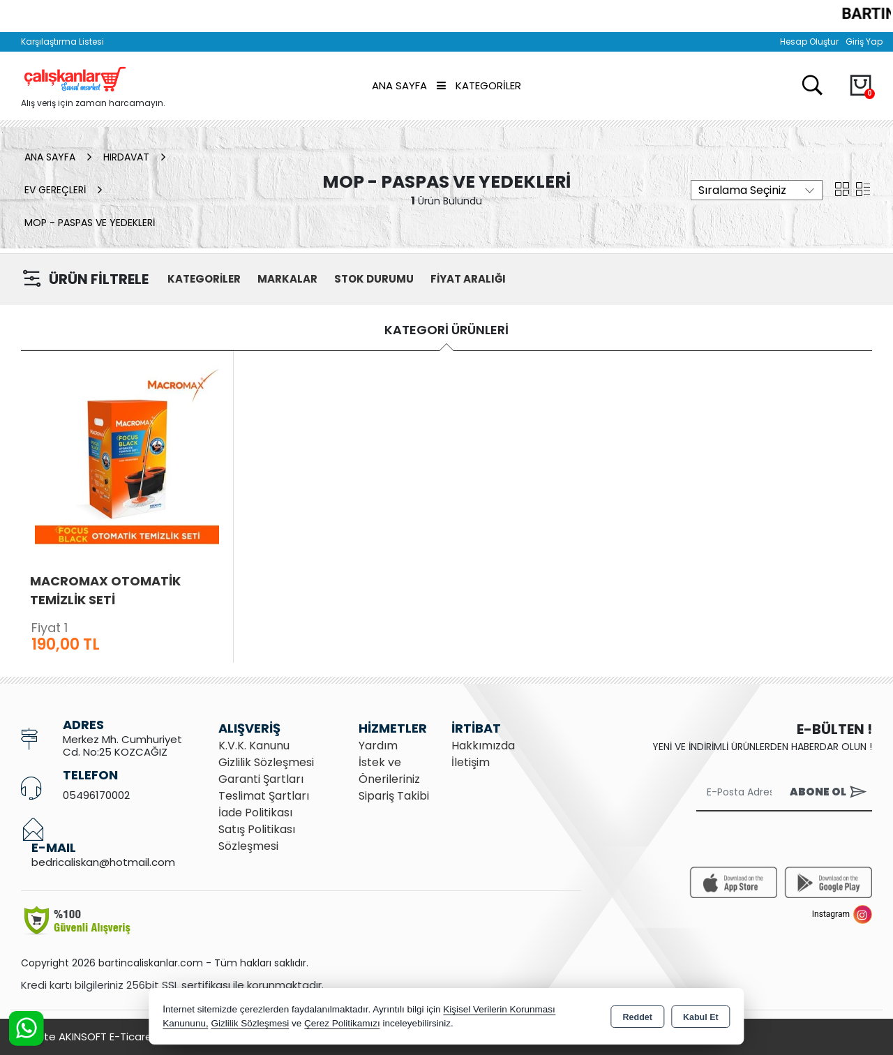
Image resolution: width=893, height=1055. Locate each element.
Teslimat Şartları (263, 796)
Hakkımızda (483, 746)
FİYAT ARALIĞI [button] (468, 278)
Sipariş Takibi (394, 796)
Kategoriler (479, 85)
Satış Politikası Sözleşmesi (256, 837)
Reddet (637, 1017)
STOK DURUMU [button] (374, 278)
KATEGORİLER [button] (204, 278)
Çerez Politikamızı (342, 1023)
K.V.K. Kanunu (254, 746)
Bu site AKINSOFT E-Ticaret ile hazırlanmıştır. (132, 1036)
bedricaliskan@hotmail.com (103, 862)
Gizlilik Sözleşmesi (266, 762)
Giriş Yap (864, 41)
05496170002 (96, 795)
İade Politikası (255, 813)
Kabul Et (701, 1017)
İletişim (470, 762)
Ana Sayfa (399, 85)
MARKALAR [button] (287, 278)
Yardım (378, 746)
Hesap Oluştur (809, 41)
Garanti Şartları (260, 779)
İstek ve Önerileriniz (389, 770)
